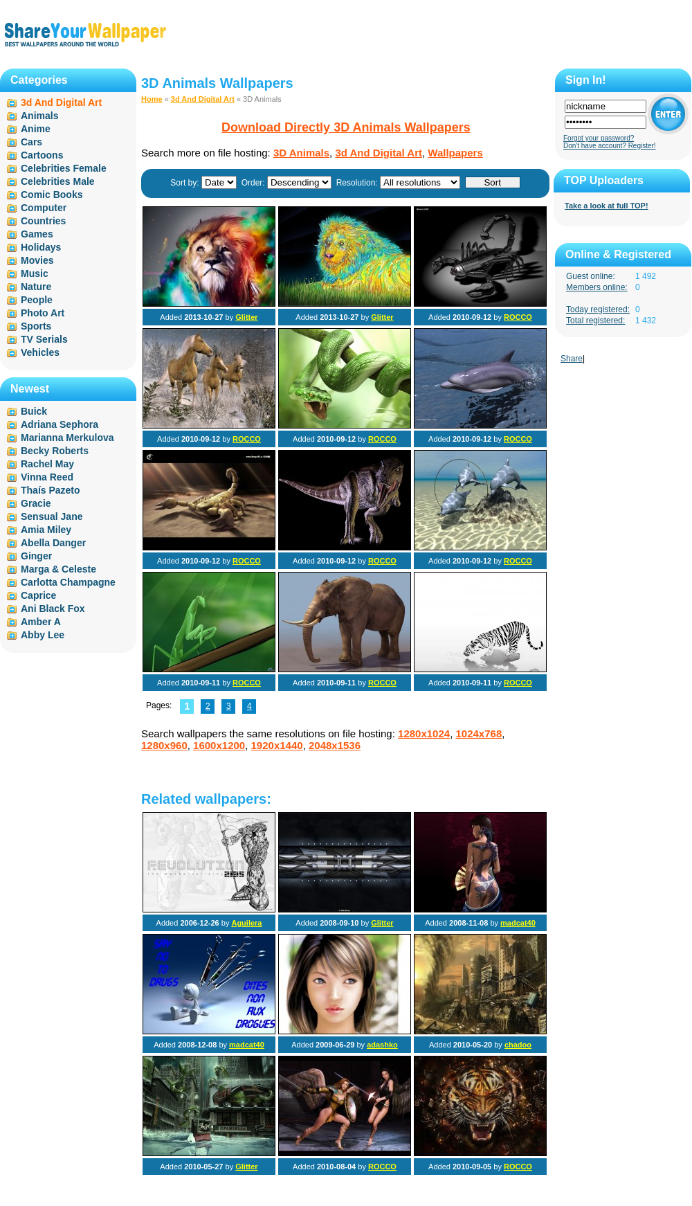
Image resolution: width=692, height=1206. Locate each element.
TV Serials (44, 339)
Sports (36, 326)
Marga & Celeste (58, 569)
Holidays (41, 247)
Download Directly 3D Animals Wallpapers (346, 127)
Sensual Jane (52, 516)
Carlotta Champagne (68, 582)
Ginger (36, 555)
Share (572, 358)
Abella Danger (53, 542)
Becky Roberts (55, 450)
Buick (34, 411)
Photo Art (42, 312)
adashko (382, 1045)
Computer (43, 207)
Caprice (38, 595)
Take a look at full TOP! (606, 205)
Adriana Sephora (59, 424)
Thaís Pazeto (50, 490)
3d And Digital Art (203, 99)
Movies (37, 260)
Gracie (36, 503)
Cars (31, 141)
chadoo (517, 1045)
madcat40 (518, 923)
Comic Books (51, 194)
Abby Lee (42, 634)
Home (152, 99)
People (37, 299)
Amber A (41, 621)
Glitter (246, 317)
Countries (43, 220)
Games (37, 234)
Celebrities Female (64, 168)
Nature (36, 286)
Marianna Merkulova (67, 437)
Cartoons (42, 155)
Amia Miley (46, 529)
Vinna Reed (47, 477)
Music (34, 273)
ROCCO (518, 317)
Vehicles (40, 352)
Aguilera (246, 923)
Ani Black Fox (53, 608)
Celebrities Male (58, 181)
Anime (36, 128)
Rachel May (47, 463)
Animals (39, 115)
